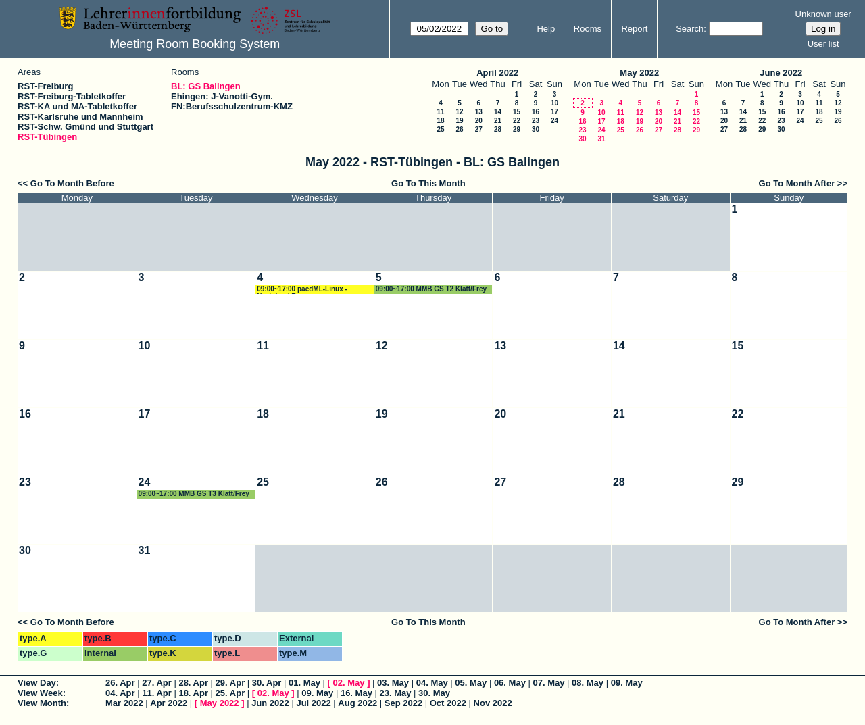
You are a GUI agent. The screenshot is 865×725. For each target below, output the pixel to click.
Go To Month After (797, 183)
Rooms (587, 29)
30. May (434, 693)
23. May (396, 693)
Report (634, 29)
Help (546, 29)
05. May (471, 683)
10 (554, 103)
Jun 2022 (270, 703)
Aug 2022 (357, 703)
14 (497, 112)
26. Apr (120, 683)
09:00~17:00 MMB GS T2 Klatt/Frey (431, 289)
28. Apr (193, 683)
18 (440, 120)
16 (535, 112)
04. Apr (120, 693)
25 (440, 129)
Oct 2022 (448, 703)
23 (535, 120)
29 (516, 129)
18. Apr (193, 693)
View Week (40, 693)
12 (459, 112)
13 (479, 112)
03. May (393, 683)
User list (823, 44)
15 (516, 112)
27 (479, 129)
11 (440, 112)
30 (535, 129)
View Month (42, 703)
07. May (548, 683)
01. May (304, 683)
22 (516, 120)
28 (497, 129)
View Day (37, 683)
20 (479, 120)
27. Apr (157, 683)
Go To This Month (428, 183)
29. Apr (230, 683)
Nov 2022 (493, 703)
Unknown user (823, 14)
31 (601, 139)
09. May (627, 683)
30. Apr (267, 683)
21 (497, 120)
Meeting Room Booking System (194, 44)
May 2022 (639, 73)
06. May (510, 683)
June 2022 (781, 73)
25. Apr (230, 693)
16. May (356, 693)
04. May (432, 683)
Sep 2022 (403, 703)
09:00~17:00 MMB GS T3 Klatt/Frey (194, 493)
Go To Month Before (72, 183)
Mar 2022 (124, 703)
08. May (587, 683)
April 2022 (497, 73)
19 (459, 120)
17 (554, 112)
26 (459, 129)
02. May (349, 683)
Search (689, 29)
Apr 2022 (168, 703)
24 (554, 120)
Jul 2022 (313, 703)
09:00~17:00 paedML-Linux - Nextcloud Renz (302, 289)
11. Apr (157, 693)
